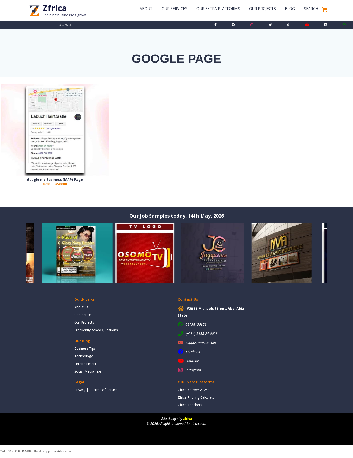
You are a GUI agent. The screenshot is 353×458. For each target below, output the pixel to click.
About (146, 8)
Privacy (79, 389)
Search (311, 8)
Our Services (174, 8)
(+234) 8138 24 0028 (202, 333)
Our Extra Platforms (218, 8)
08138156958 (196, 324)
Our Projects (262, 8)
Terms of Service (104, 389)
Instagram (193, 370)
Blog (290, 8)
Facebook (193, 351)
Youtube (193, 361)
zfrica (187, 419)
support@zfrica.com (201, 342)
